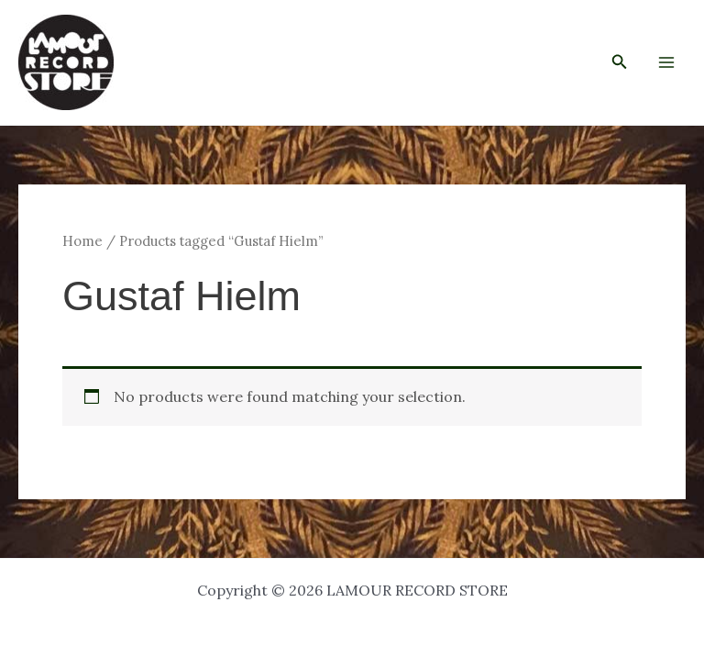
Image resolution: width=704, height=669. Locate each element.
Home (82, 241)
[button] (619, 62)
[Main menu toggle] (666, 62)
